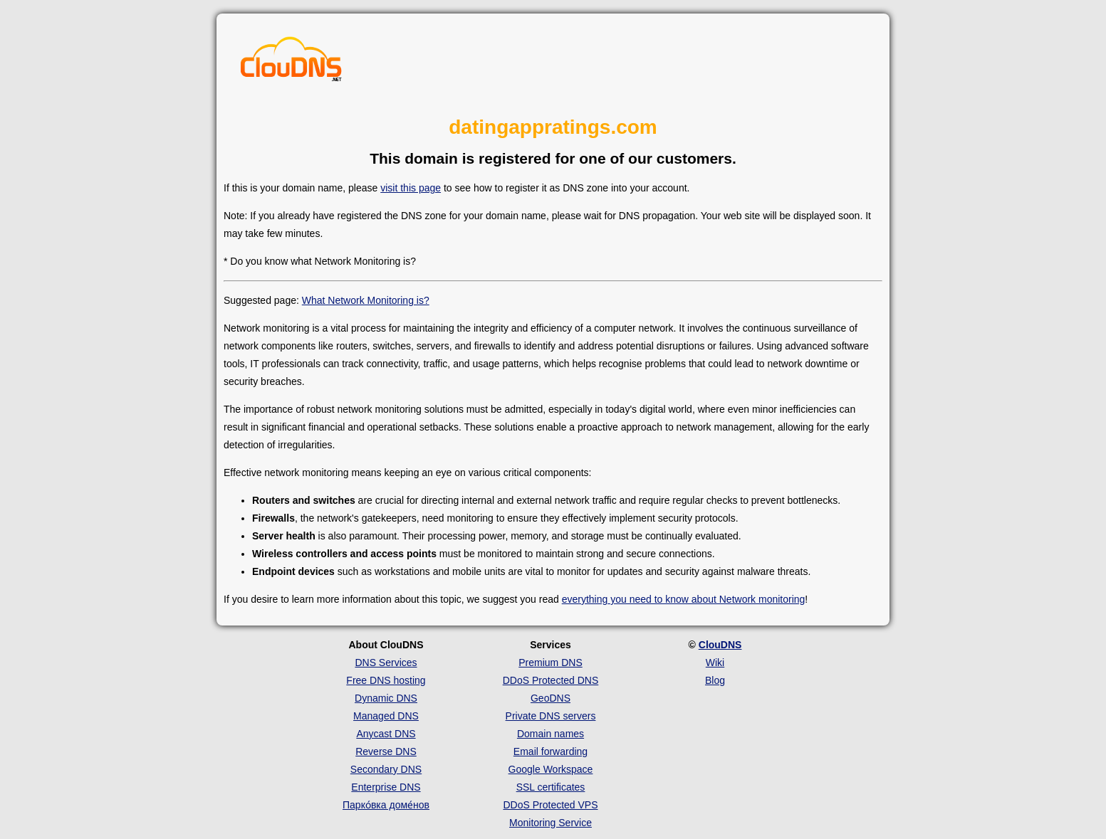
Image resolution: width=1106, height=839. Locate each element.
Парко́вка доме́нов (386, 805)
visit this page (410, 188)
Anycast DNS (385, 733)
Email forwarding (550, 751)
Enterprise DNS (385, 787)
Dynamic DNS (386, 698)
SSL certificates (550, 787)
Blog (715, 680)
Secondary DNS (386, 769)
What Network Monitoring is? (365, 300)
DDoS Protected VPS (550, 805)
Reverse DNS (386, 751)
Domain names (550, 733)
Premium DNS (550, 662)
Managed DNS (386, 716)
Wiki (715, 662)
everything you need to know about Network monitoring (683, 599)
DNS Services (386, 662)
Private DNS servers (551, 716)
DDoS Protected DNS (551, 680)
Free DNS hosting (385, 680)
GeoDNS (550, 698)
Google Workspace (550, 769)
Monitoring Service (550, 822)
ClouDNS (720, 644)
